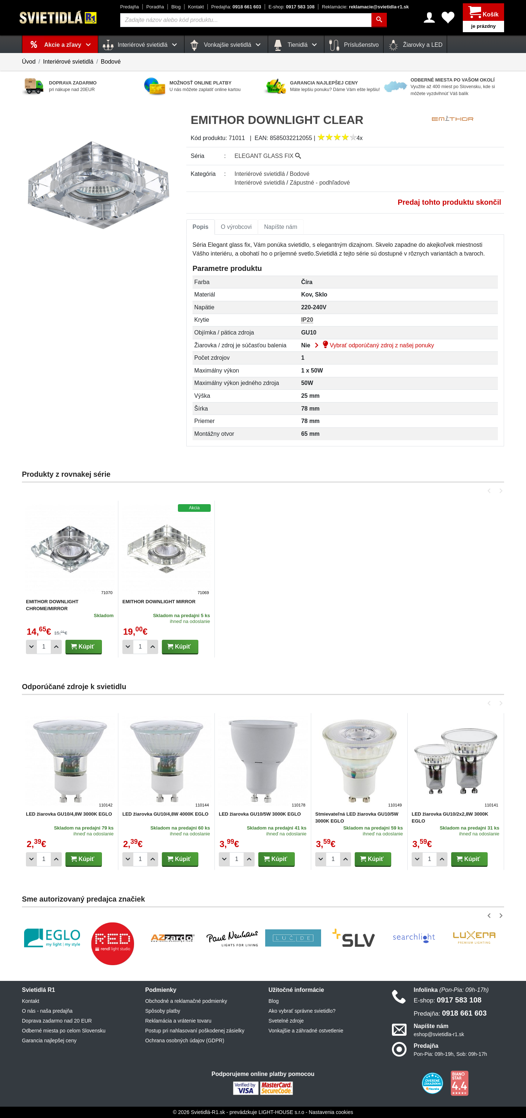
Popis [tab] (201, 227)
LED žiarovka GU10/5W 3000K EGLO (260, 814)
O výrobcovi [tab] (236, 227)
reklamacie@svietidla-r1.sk (365, 7)
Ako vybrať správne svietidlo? (301, 1011)
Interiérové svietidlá (68, 61)
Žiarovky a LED (415, 45)
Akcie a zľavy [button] (69, 45)
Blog (176, 7)
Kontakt (196, 7)
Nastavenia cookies (331, 1112)
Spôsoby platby (162, 1011)
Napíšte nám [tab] (280, 227)
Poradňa (155, 7)
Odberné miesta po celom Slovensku (64, 1031)
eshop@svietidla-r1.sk (439, 1034)
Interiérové (260, 174)
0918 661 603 (236, 7)
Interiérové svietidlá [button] (141, 45)
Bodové (111, 61)
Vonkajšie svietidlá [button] (226, 45)
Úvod (28, 61)
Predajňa (129, 7)
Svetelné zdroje (286, 1021)
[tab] (200, 227)
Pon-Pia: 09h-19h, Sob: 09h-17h (450, 1054)
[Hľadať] (379, 20)
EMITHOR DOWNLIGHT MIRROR (158, 601)
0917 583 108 (291, 7)
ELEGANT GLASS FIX (268, 156)
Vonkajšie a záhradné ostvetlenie (305, 1031)
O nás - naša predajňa (47, 1011)
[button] (490, 491)
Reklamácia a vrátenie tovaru (178, 1021)
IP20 (307, 320)
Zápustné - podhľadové (320, 183)
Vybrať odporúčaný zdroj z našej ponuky (373, 345)
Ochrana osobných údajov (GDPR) (184, 1040)
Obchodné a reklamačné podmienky (186, 1001)
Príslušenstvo (353, 45)
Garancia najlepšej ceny (49, 1040)
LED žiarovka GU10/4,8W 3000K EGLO (69, 814)
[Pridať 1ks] (56, 647)
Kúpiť (82, 646)
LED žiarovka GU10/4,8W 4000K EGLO (165, 814)
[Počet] (44, 647)
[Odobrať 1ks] (31, 647)
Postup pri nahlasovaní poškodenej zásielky (195, 1031)
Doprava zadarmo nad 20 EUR (57, 1021)
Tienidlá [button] (296, 45)
